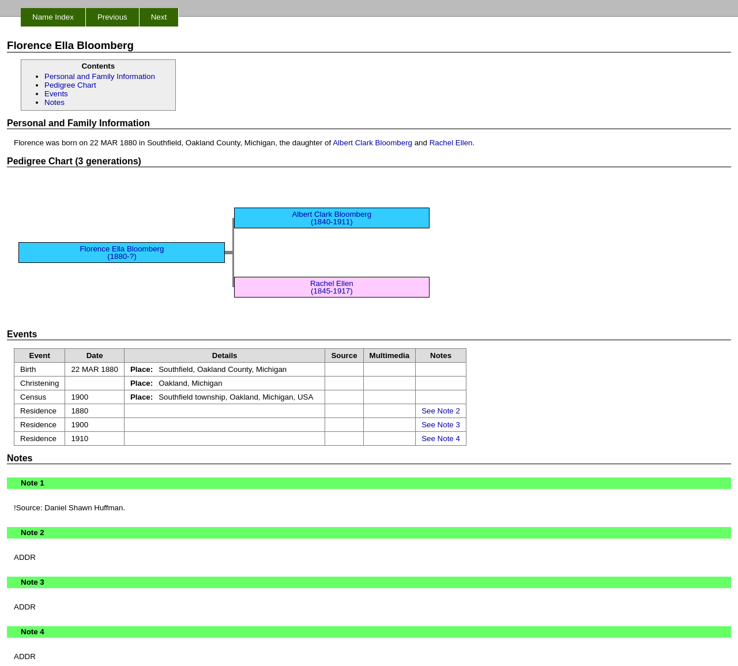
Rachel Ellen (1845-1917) (331, 287)
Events (56, 93)
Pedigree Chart (70, 85)
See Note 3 (440, 424)
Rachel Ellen (451, 142)
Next (159, 17)
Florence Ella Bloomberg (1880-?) (122, 252)
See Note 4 (440, 438)
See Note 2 (440, 411)
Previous (112, 17)
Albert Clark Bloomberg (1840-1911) (331, 218)
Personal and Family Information (99, 76)
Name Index (53, 17)
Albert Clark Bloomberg (372, 142)
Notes (54, 102)
